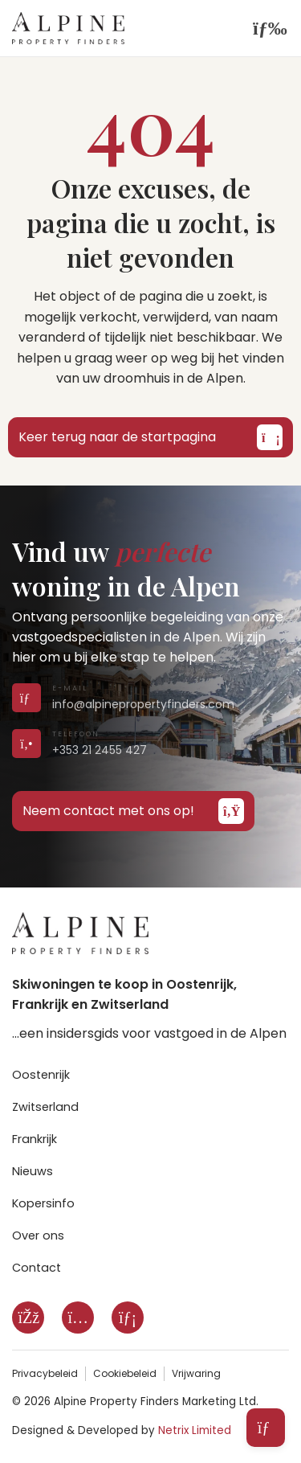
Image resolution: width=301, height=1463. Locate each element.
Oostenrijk (41, 1075)
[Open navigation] (265, 28)
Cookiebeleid (125, 1373)
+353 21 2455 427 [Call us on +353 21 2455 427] (99, 750)
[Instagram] (78, 1317)
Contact (36, 1268)
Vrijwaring (196, 1373)
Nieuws (32, 1171)
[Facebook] (28, 1317)
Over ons (38, 1235)
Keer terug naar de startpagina (150, 437)
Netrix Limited (194, 1430)
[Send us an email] (24, 698)
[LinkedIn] (128, 1317)
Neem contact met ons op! (133, 811)
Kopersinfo (43, 1203)
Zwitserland (45, 1107)
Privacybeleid (45, 1373)
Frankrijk (34, 1139)
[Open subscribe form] (265, 1427)
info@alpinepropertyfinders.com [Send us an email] (143, 704)
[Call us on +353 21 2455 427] (24, 744)
